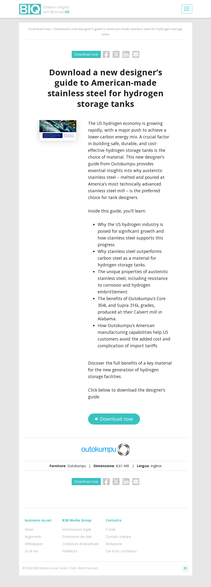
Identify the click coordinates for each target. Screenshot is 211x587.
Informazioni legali (76, 529)
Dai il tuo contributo (121, 551)
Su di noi (31, 551)
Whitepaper (34, 544)
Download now (39, 29)
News (29, 529)
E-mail (110, 529)
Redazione (114, 544)
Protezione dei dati (77, 536)
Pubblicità (69, 551)
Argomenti (33, 536)
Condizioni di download (80, 544)
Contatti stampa (118, 536)
